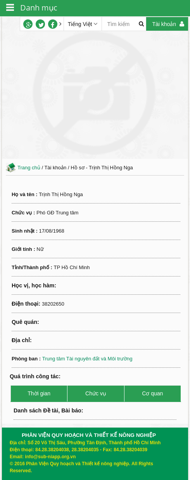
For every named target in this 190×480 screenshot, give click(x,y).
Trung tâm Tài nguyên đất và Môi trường (87, 359)
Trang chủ (28, 167)
